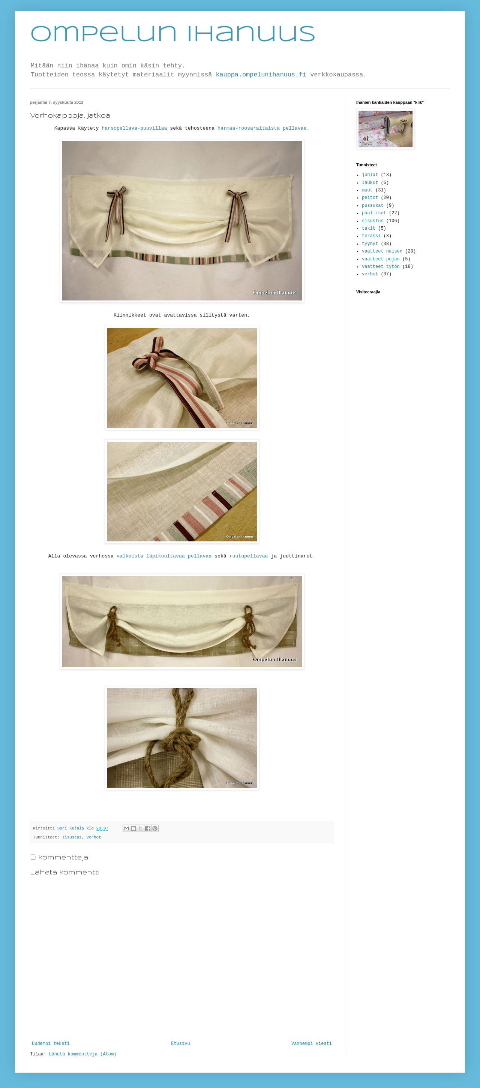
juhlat (370, 175)
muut (367, 190)
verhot (94, 837)
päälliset (374, 213)
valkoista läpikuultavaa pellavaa (164, 556)
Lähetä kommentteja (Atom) (82, 1054)
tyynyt (370, 244)
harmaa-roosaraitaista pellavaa (262, 128)
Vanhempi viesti (311, 1043)
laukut (370, 182)
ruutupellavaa (249, 556)
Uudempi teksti (51, 1043)
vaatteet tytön (381, 266)
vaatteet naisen (382, 251)
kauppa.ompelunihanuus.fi (261, 74)
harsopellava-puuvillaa (134, 128)
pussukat (373, 205)
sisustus (72, 837)
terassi (371, 236)
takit (368, 228)
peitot (370, 197)
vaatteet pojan (381, 259)
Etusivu (180, 1043)
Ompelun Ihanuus (173, 35)
